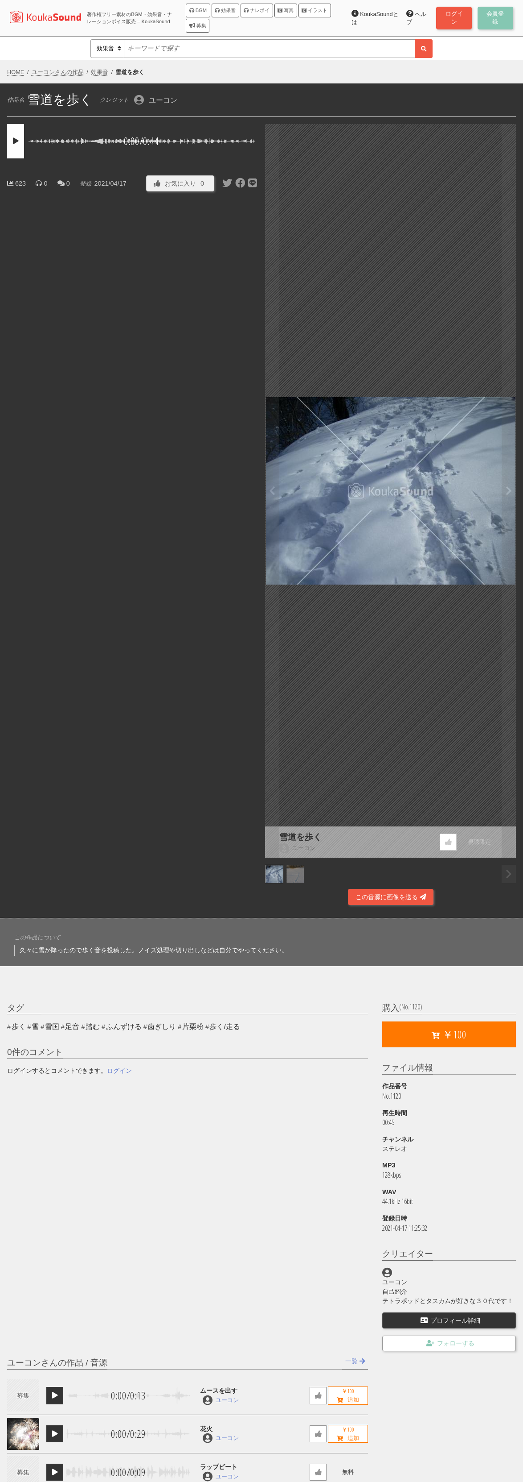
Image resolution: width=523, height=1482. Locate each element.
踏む (93, 1026)
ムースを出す (218, 1390)
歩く (19, 1026)
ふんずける (124, 1026)
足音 (72, 1026)
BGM (198, 10)
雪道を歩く (300, 837)
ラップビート (218, 1466)
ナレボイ (257, 10)
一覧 (355, 1361)
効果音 (225, 10)
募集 (197, 25)
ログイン (119, 1070)
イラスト (314, 10)
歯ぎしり (161, 1026)
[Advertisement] (132, 881)
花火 (206, 1428)
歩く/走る (224, 1026)
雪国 (52, 1026)
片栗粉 (193, 1026)
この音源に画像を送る (390, 897)
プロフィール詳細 (450, 1320)
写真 (286, 10)
